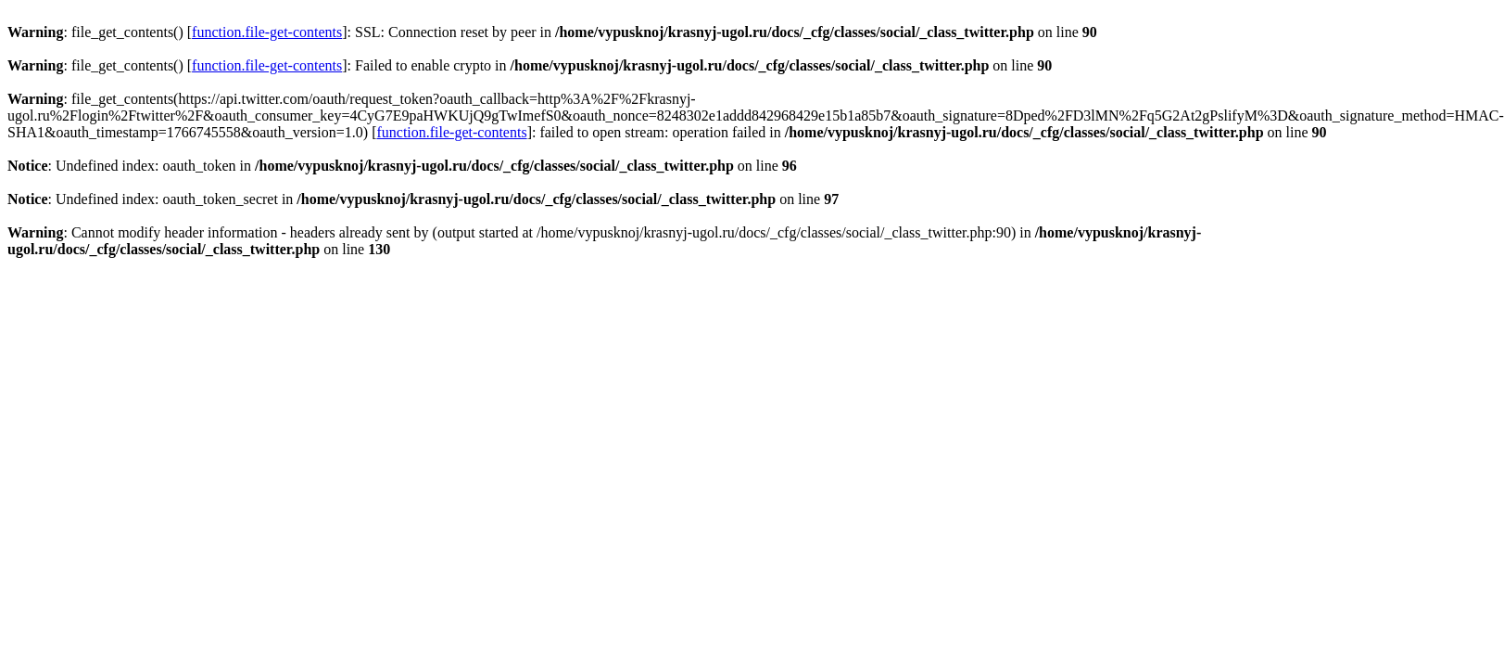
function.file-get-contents (267, 32)
